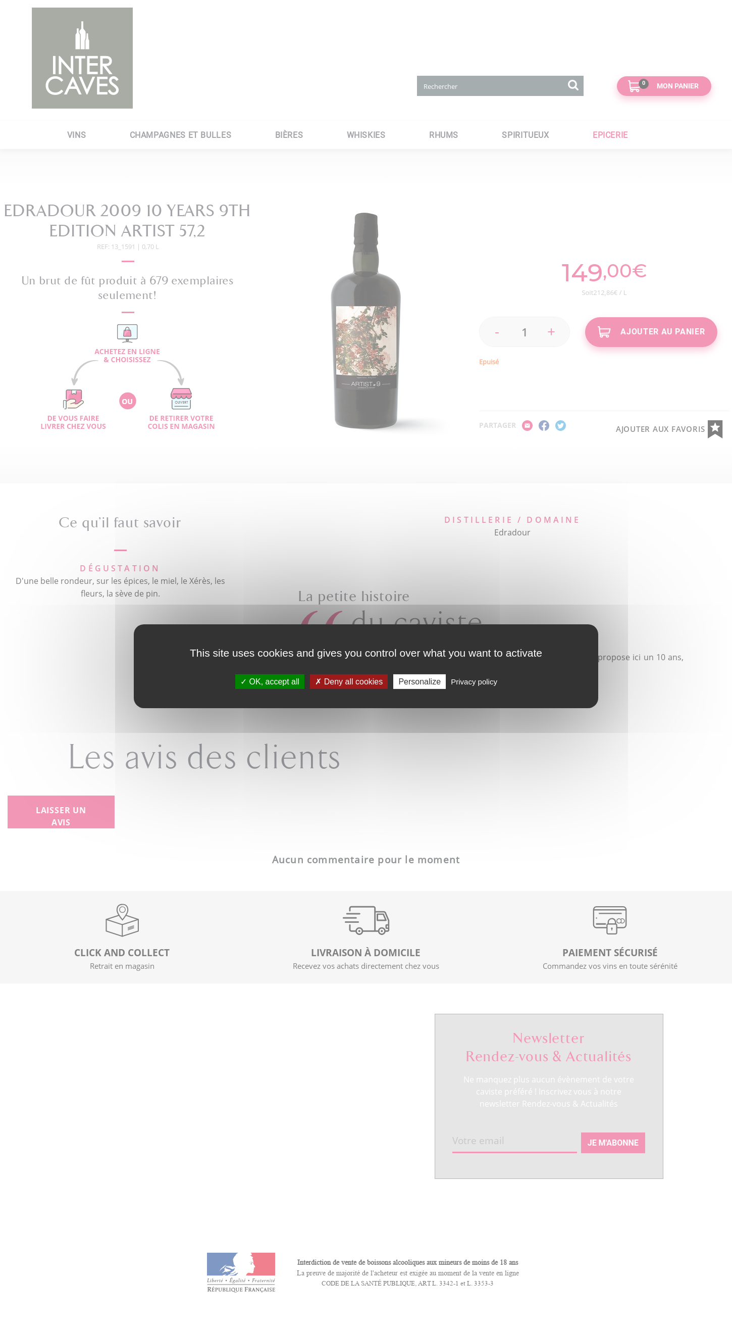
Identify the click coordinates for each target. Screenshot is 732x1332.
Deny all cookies (349, 681)
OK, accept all (269, 681)
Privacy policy (474, 681)
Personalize (419, 681)
